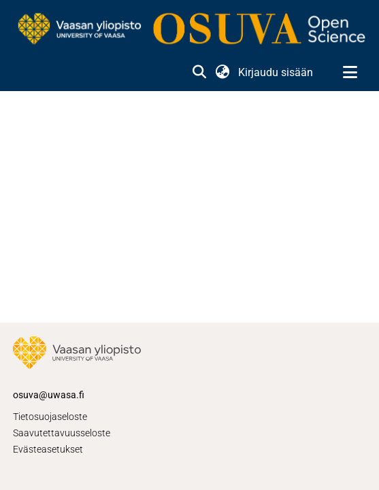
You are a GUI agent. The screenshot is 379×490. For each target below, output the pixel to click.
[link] (189, 29)
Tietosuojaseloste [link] (50, 416)
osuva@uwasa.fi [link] (48, 394)
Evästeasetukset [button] (48, 449)
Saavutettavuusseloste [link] (61, 432)
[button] (199, 73)
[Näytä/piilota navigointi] (350, 73)
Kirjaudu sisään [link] (276, 72)
